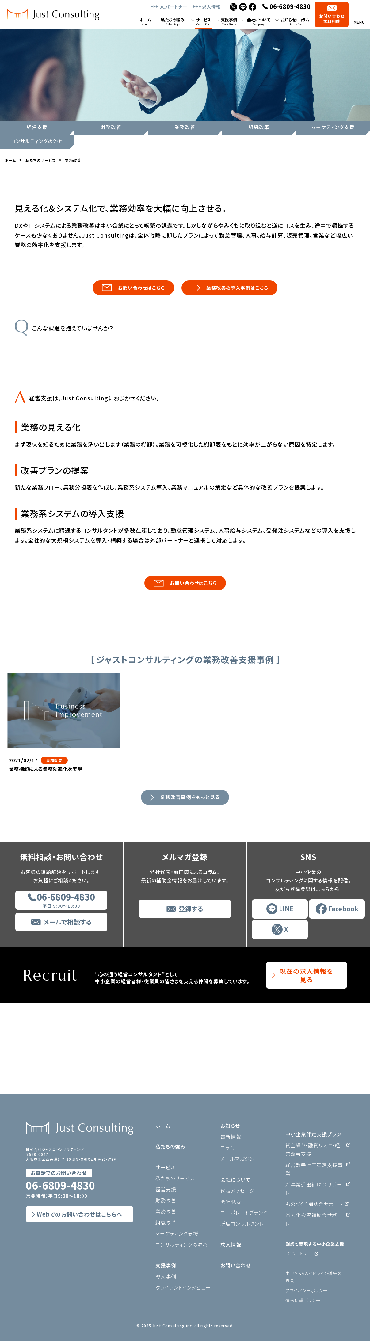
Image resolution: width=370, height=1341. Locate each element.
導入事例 (165, 1276)
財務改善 (111, 127)
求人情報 (211, 7)
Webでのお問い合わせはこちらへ (79, 1214)
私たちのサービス (175, 1178)
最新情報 (230, 1136)
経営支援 (37, 127)
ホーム (162, 1125)
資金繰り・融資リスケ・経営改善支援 (312, 1149)
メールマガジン (237, 1158)
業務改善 (184, 127)
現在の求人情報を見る (306, 1066)
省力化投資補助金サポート (313, 1219)
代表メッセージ (237, 1190)
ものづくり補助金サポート (314, 1204)
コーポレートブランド (243, 1212)
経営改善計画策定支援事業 (314, 1169)
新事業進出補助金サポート (313, 1189)
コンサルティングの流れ (37, 141)
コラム (227, 1147)
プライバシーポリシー (306, 1290)
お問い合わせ (235, 1265)
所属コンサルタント (241, 1223)
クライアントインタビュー (183, 1287)
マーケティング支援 (333, 127)
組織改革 (259, 127)
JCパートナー (173, 7)
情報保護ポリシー (303, 1300)
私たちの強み (170, 1146)
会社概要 (230, 1201)
